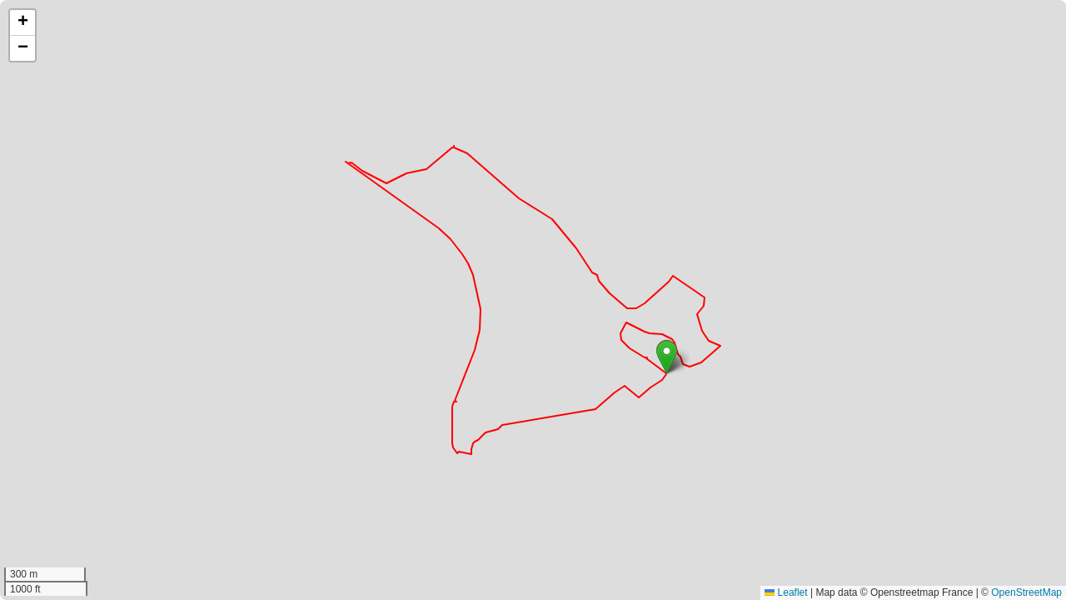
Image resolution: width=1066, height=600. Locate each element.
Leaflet (786, 592)
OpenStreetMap (1026, 592)
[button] (666, 357)
